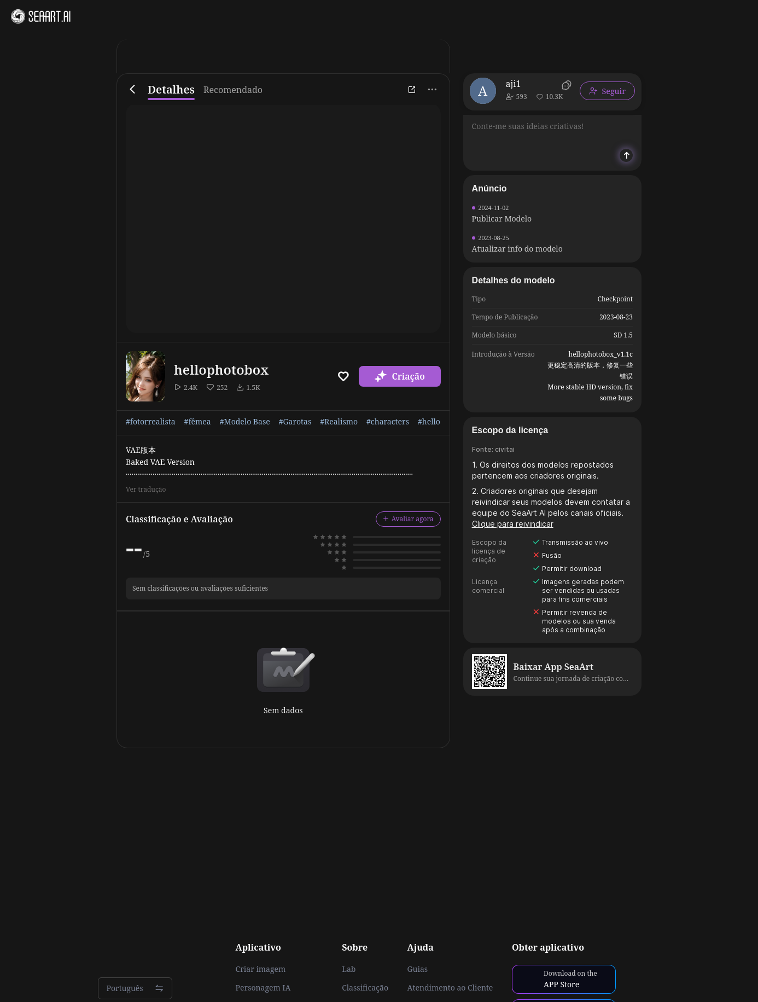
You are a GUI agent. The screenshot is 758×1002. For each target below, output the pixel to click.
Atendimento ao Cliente (450, 987)
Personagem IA (263, 987)
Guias (417, 969)
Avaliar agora (408, 518)
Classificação (365, 987)
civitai (505, 449)
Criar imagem (261, 969)
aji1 (513, 84)
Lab (348, 969)
